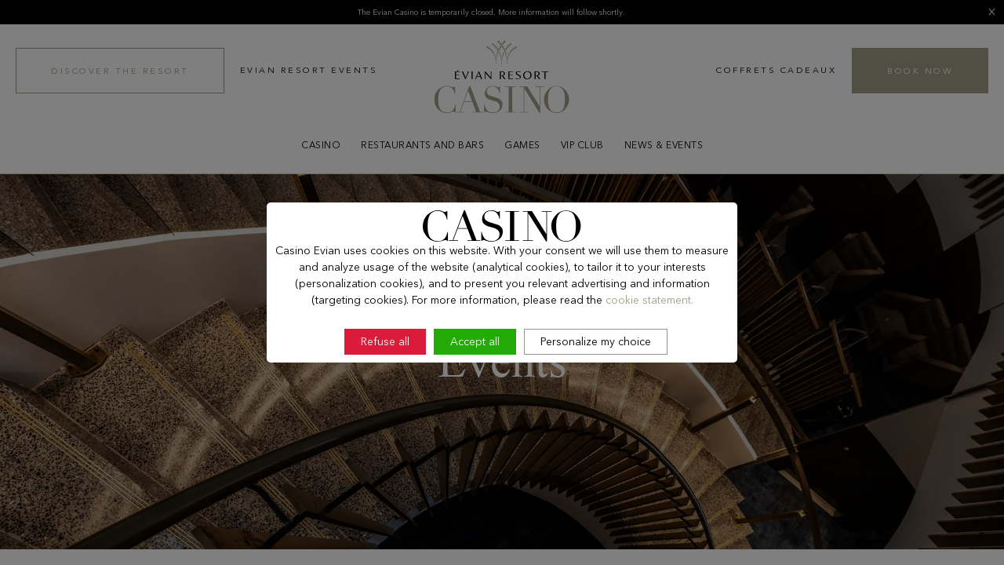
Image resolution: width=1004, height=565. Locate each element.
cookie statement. (649, 300)
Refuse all (385, 341)
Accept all (475, 341)
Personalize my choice (595, 341)
